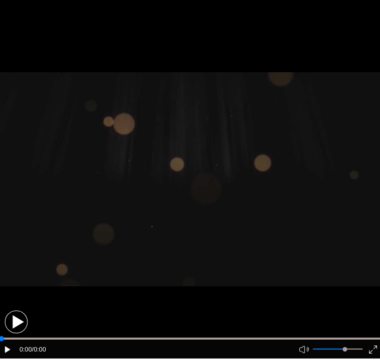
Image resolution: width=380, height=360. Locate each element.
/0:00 (39, 349)
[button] (16, 322)
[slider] (345, 349)
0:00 (25, 349)
